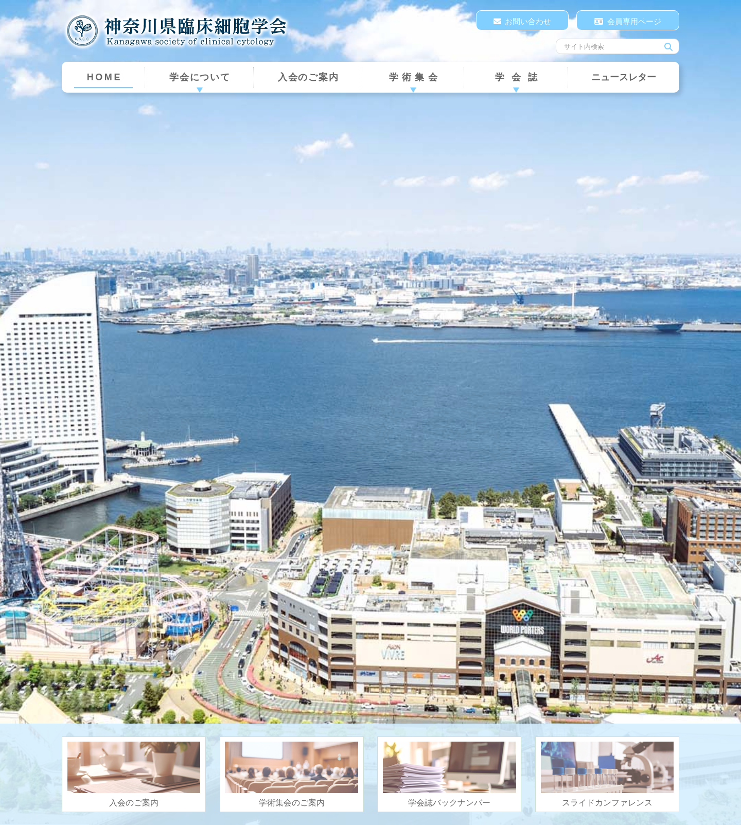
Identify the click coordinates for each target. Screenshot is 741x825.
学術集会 (415, 77)
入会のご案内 (308, 77)
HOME (104, 77)
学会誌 (520, 77)
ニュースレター (623, 77)
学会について (200, 77)
